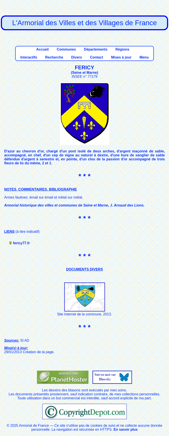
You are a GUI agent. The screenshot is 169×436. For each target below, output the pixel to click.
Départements (95, 49)
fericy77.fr (21, 243)
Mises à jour (121, 57)
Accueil (42, 49)
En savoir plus (126, 429)
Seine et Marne (84, 72)
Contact (96, 57)
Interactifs (28, 57)
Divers (76, 57)
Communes (66, 49)
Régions (122, 49)
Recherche (54, 57)
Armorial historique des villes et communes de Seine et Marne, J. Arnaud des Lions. (74, 205)
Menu (144, 57)
